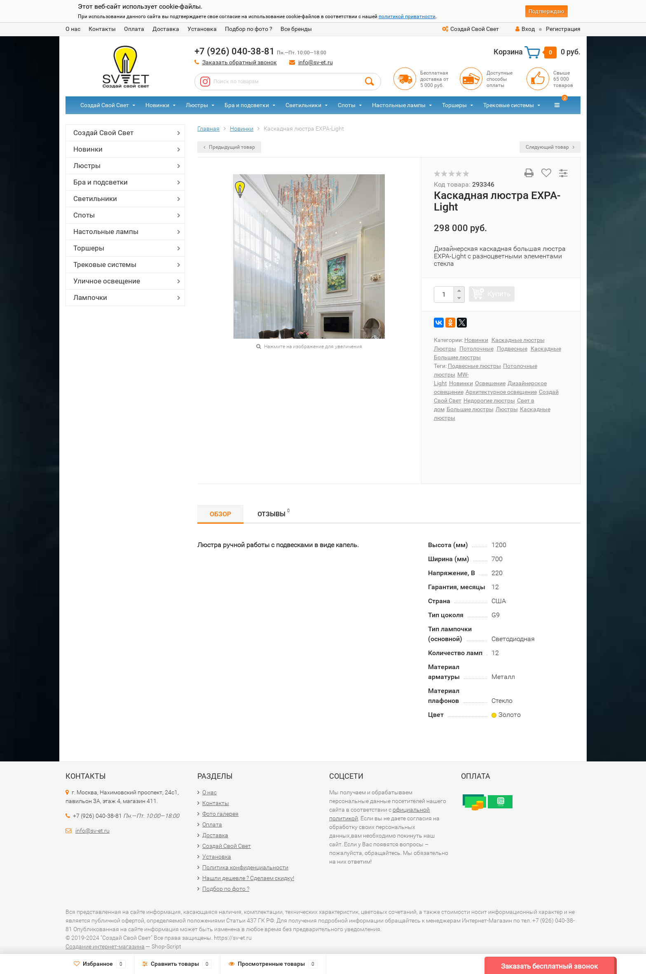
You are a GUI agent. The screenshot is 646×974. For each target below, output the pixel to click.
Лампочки (90, 297)
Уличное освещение (106, 281)
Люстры (197, 105)
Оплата (134, 29)
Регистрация (563, 29)
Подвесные (512, 348)
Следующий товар (550, 147)
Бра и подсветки (247, 105)
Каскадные (546, 348)
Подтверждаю (546, 11)
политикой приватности (407, 16)
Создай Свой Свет (470, 29)
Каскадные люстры (518, 340)
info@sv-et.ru (315, 62)
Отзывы (273, 513)
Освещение (490, 383)
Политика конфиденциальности (245, 867)
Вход (525, 29)
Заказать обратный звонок (239, 62)
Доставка (165, 29)
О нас (73, 29)
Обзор (220, 514)
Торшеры (454, 105)
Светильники (303, 105)
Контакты (102, 29)
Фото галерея (220, 813)
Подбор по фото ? (248, 29)
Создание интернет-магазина (105, 946)
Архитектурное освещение (501, 392)
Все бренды (296, 29)
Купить (498, 294)
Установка (202, 29)
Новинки (157, 105)
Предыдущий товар (229, 147)
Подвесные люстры (474, 366)
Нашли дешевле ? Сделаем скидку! (248, 878)
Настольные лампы (399, 105)
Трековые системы (508, 105)
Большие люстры (457, 357)
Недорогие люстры (489, 400)
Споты (347, 105)
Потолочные (476, 348)
